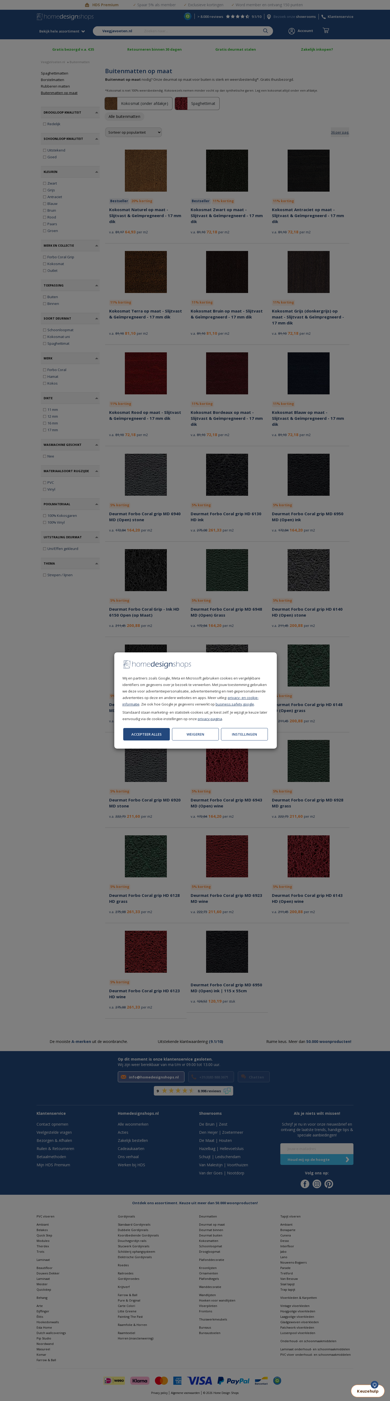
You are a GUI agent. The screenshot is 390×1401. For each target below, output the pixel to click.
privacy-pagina (210, 718)
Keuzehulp (368, 1391)
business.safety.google (235, 704)
